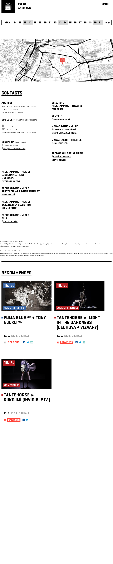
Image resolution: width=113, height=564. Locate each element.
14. (15, 23)
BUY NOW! (67, 342)
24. (65, 23)
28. (85, 23)
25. (70, 23)
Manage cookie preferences (12, 524)
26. (75, 23)
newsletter (92, 489)
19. (40, 23)
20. (45, 23)
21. (50, 23)
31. (100, 23)
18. (35, 23)
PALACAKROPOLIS (24, 6)
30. (95, 23)
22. (55, 23)
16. (25, 23)
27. (80, 23)
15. (20, 23)
